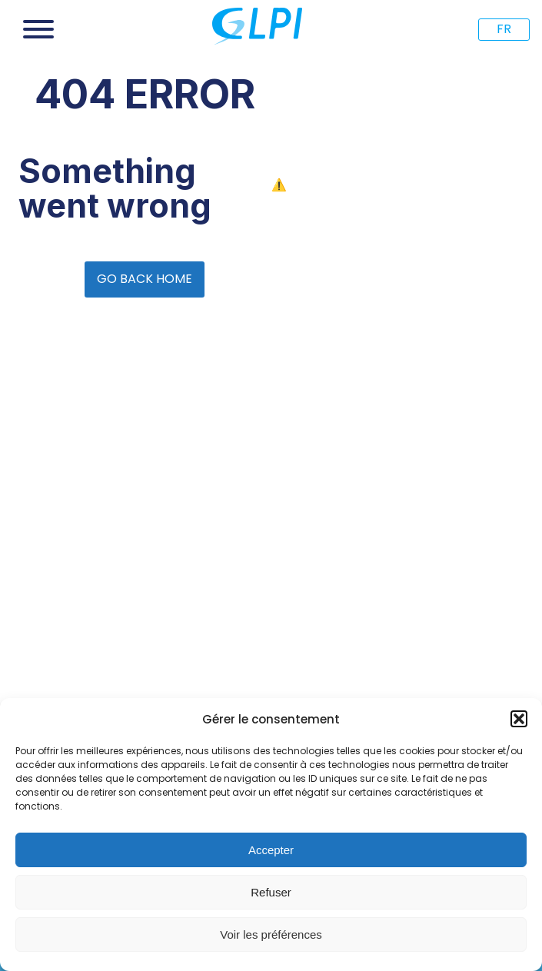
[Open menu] (38, 29)
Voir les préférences (271, 934)
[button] (519, 719)
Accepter (271, 849)
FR (504, 29)
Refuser (271, 892)
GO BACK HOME (144, 279)
